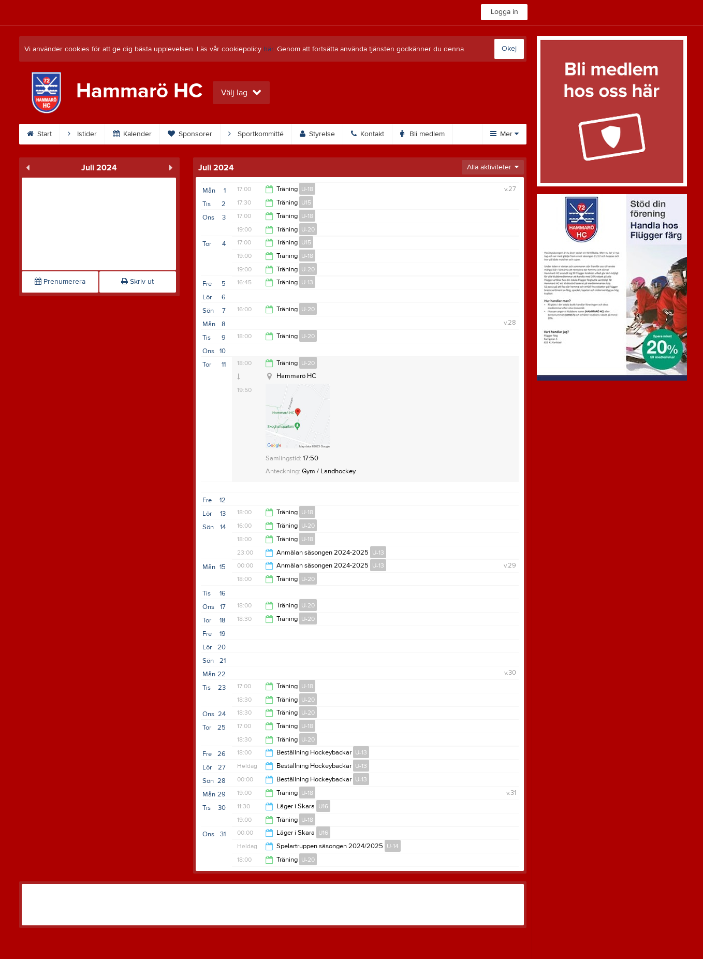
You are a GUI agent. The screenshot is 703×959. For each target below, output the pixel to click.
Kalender (132, 134)
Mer (504, 134)
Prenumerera (60, 281)
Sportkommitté (256, 134)
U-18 (307, 189)
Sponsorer (190, 134)
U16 (323, 806)
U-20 (308, 229)
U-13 (307, 282)
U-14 (393, 846)
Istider (82, 134)
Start (39, 134)
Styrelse (317, 134)
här (268, 49)
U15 (306, 202)
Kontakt (367, 134)
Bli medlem (422, 134)
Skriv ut (137, 281)
